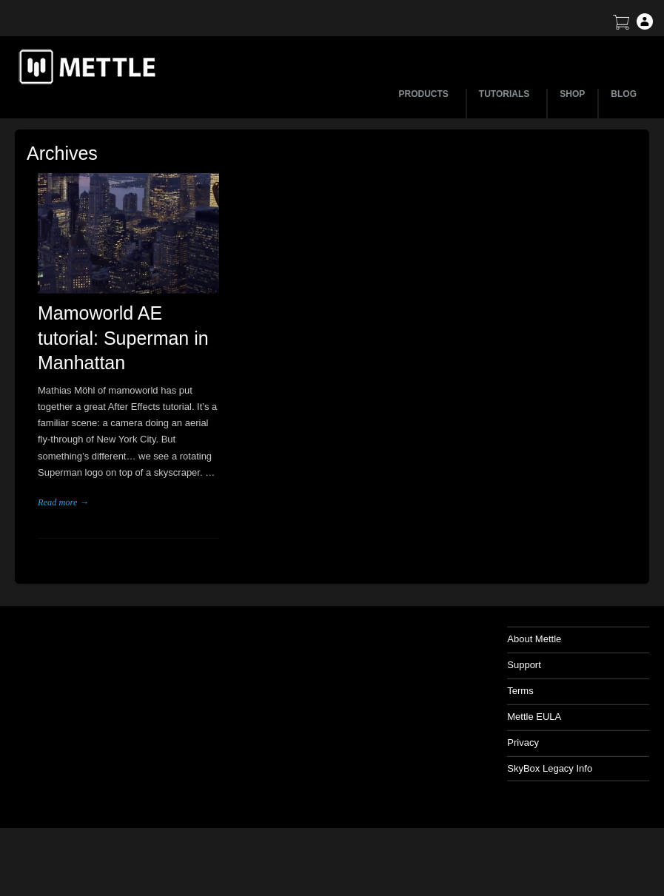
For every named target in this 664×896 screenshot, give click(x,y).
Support (524, 664)
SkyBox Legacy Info (549, 768)
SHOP (572, 94)
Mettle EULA (534, 716)
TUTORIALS (506, 94)
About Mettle (534, 638)
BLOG (624, 94)
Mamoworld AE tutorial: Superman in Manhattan (123, 338)
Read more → (63, 502)
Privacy (523, 742)
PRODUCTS (426, 94)
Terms (520, 690)
